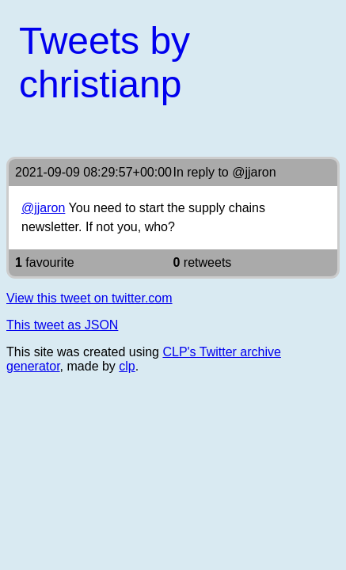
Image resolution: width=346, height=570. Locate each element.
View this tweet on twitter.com (89, 298)
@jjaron (254, 172)
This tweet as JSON (62, 325)
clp (127, 366)
